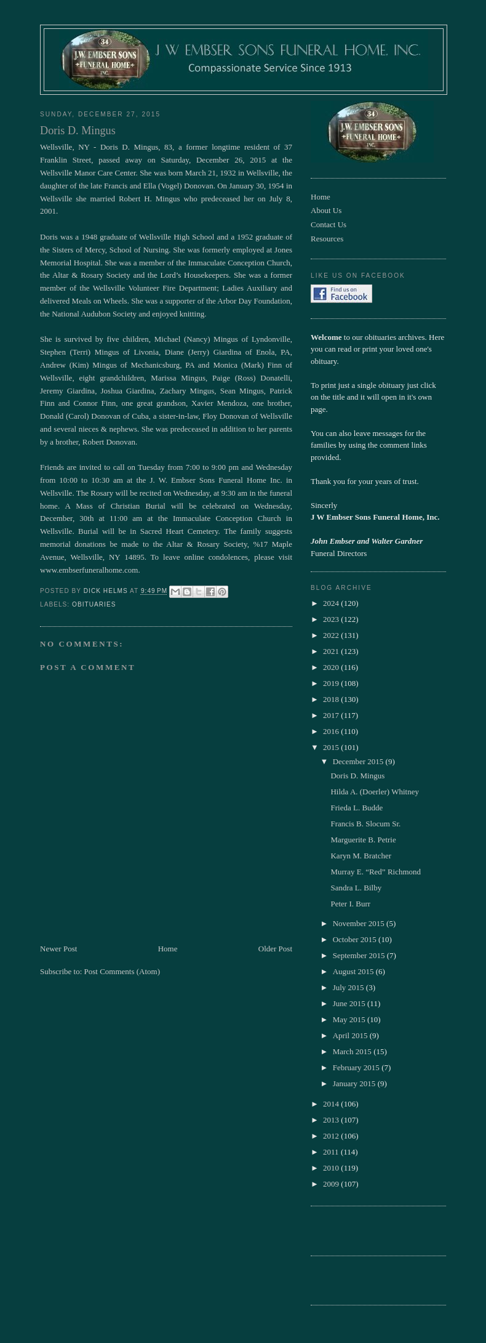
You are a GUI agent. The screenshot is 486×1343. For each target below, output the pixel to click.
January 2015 (355, 1083)
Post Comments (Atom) (122, 971)
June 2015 (350, 1003)
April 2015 (351, 1035)
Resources (327, 238)
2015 (332, 747)
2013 (332, 1119)
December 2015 (359, 761)
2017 (332, 715)
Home (168, 948)
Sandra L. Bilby (355, 887)
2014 (332, 1103)
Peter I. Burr (350, 903)
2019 (332, 683)
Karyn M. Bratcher (360, 855)
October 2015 (355, 939)
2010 (332, 1167)
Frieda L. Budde (356, 807)
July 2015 (349, 987)
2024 (332, 603)
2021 (332, 651)
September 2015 (360, 955)
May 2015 (350, 1019)
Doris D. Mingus (357, 775)
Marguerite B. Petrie (363, 839)
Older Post (275, 948)
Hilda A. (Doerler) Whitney (374, 791)
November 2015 (359, 923)
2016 (332, 731)
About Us (326, 210)
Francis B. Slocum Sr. (365, 823)
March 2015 (353, 1051)
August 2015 (354, 971)
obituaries (94, 604)
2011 (332, 1151)
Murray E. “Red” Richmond (375, 871)
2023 (332, 619)
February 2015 (357, 1067)
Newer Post (58, 948)
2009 (332, 1183)
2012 (332, 1135)
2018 (332, 699)
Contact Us (328, 224)
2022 (332, 635)
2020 (332, 667)
